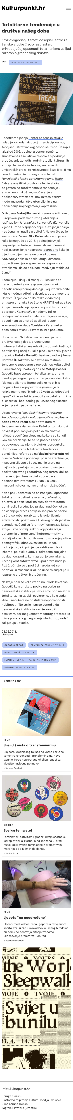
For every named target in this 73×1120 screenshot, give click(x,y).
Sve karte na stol (18, 830)
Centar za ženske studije (46, 138)
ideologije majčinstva (19, 668)
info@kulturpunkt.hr (16, 1089)
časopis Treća (13, 645)
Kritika (9, 825)
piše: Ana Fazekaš (13, 768)
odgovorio (50, 249)
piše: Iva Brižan (11, 854)
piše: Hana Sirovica (13, 941)
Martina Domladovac (25, 63)
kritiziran (61, 213)
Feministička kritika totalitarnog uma (30, 660)
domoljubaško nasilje (19, 653)
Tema (7, 740)
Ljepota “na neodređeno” (25, 917)
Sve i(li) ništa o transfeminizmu (30, 745)
